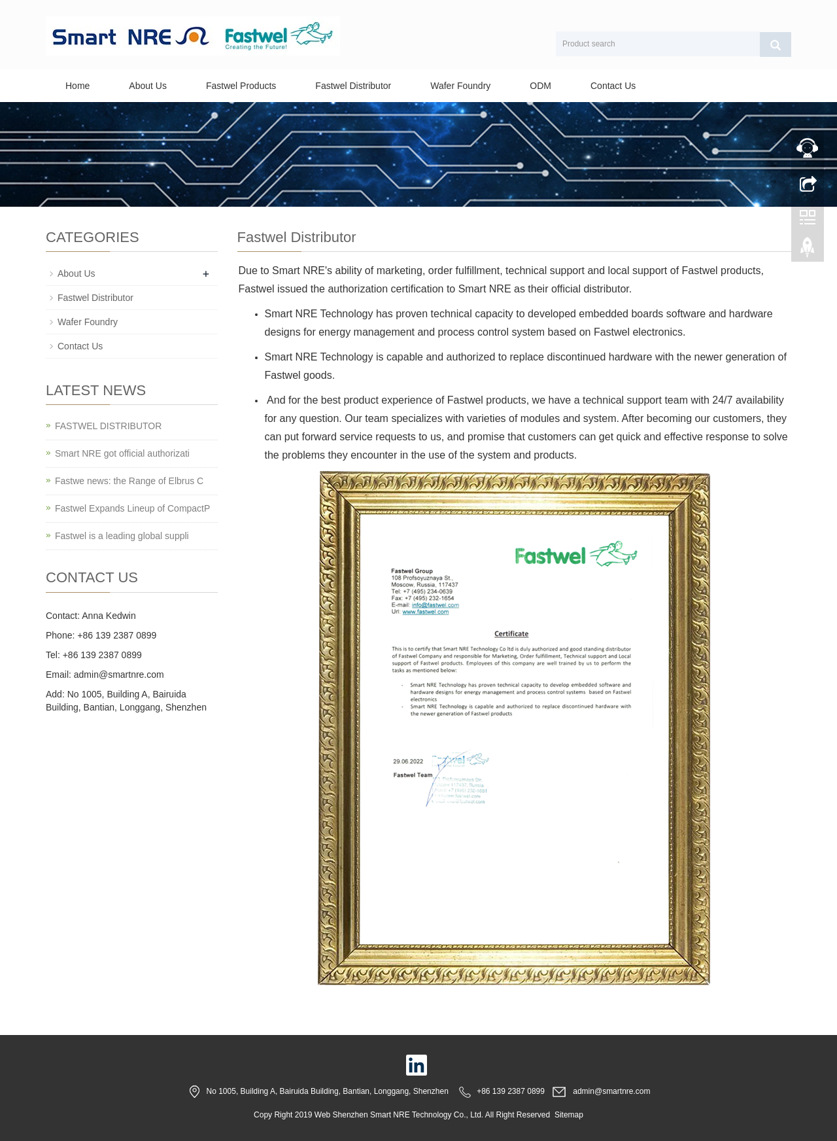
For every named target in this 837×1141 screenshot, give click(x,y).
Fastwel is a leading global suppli (122, 536)
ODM (540, 85)
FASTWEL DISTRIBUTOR (108, 426)
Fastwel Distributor (353, 85)
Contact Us (613, 85)
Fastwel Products (241, 85)
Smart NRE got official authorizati (122, 453)
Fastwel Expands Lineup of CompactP (132, 508)
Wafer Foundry (460, 85)
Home (77, 85)
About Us (148, 85)
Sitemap (569, 1114)
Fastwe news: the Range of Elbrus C (129, 481)
